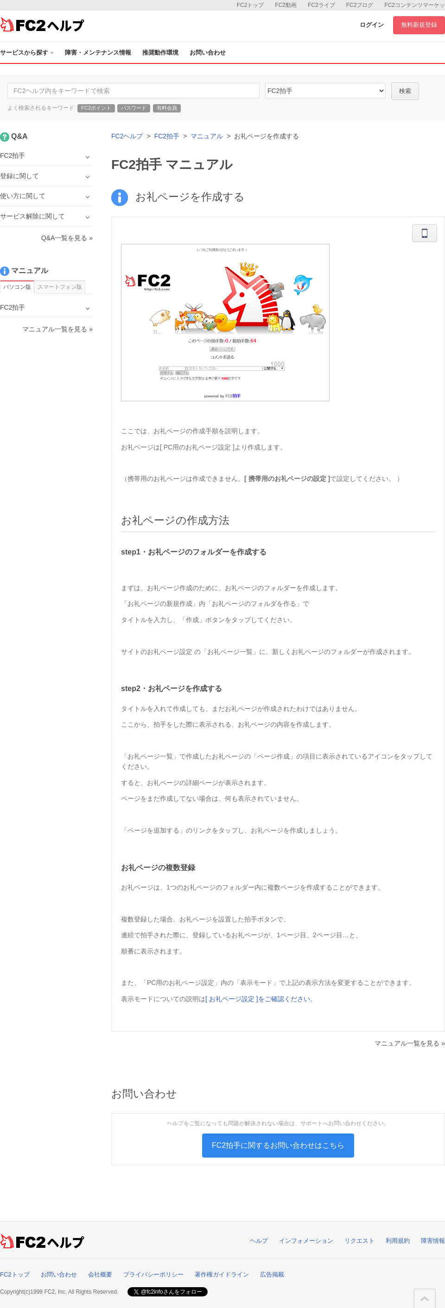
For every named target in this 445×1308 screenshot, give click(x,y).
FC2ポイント (96, 108)
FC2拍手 (166, 136)
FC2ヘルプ (127, 136)
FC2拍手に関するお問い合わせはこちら (278, 1145)
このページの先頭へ (424, 1298)
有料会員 (167, 108)
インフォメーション (306, 1240)
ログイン (372, 24)
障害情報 (433, 1240)
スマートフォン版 (60, 287)
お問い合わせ (208, 52)
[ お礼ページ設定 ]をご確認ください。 (261, 999)
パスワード (133, 108)
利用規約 (398, 1240)
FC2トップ (250, 5)
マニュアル (207, 136)
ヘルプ (259, 1240)
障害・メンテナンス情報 (98, 52)
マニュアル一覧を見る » (410, 1043)
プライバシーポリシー (153, 1274)
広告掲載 (272, 1274)
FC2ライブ (321, 5)
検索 (405, 90)
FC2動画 (286, 5)
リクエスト (359, 1240)
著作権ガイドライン (222, 1274)
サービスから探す (27, 52)
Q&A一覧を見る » (67, 238)
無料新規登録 (419, 24)
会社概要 (100, 1274)
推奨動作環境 (160, 52)
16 (325, 91)
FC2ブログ (360, 5)
